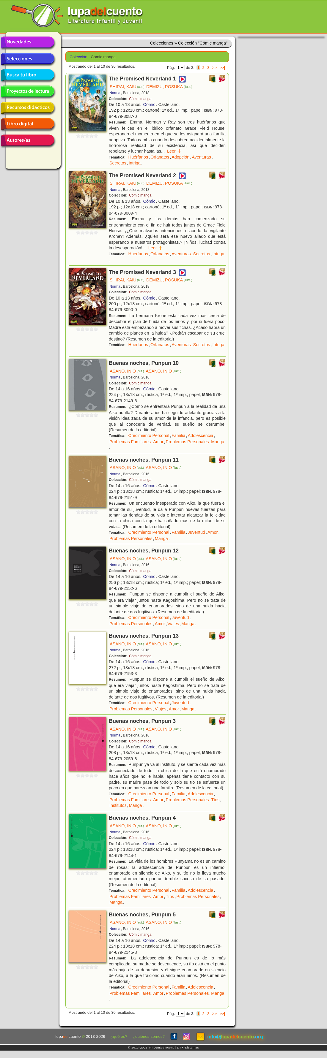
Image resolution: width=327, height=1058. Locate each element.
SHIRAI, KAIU (127, 86)
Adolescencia (200, 435)
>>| (222, 67)
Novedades (27, 42)
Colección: (78, 57)
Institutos (118, 805)
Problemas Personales (187, 441)
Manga (217, 441)
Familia (178, 435)
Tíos (215, 799)
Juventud (196, 532)
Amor (158, 441)
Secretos (117, 163)
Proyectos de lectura (27, 91)
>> (214, 67)
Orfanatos (159, 157)
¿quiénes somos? (149, 1036)
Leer (174, 151)
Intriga (135, 163)
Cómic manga (140, 99)
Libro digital (27, 124)
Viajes (173, 623)
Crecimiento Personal (148, 435)
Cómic (149, 104)
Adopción (180, 157)
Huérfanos (138, 157)
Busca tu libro (27, 75)
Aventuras (201, 157)
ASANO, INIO (127, 371)
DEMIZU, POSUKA (169, 86)
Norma (114, 93)
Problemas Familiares (130, 441)
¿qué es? (119, 1036)
